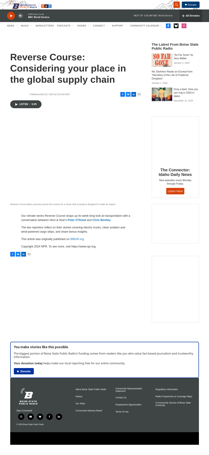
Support (117, 32)
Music (25, 32)
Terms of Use (122, 419)
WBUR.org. (77, 246)
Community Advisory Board (89, 418)
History (79, 403)
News (10, 32)
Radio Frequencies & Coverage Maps (174, 403)
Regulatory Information (167, 396)
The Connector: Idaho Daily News (175, 179)
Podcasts (63, 32)
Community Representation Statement (129, 397)
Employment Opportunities (129, 412)
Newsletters (45, 32)
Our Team (80, 410)
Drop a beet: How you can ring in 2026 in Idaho (186, 100)
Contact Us (121, 404)
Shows (81, 32)
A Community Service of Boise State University (173, 411)
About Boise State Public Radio (91, 396)
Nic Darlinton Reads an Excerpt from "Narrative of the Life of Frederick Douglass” (172, 82)
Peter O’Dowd (77, 227)
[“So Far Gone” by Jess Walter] (162, 67)
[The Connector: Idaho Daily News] (175, 146)
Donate (194, 8)
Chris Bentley (101, 227)
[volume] (20, 22)
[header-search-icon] (178, 8)
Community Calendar (144, 32)
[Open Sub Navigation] (16, 32)
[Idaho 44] (175, 230)
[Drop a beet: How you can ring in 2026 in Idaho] (162, 101)
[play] (11, 23)
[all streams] (191, 23)
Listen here (175, 198)
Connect (99, 32)
